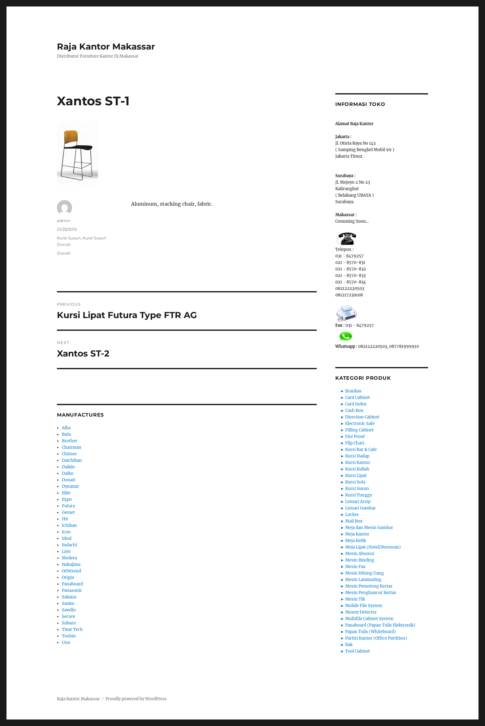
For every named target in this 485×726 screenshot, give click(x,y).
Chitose (69, 454)
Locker (352, 514)
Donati (64, 253)
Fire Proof (355, 436)
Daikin (68, 467)
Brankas (353, 391)
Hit (65, 519)
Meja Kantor (357, 534)
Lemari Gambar (360, 508)
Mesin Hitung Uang (364, 573)
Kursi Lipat (356, 475)
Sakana (69, 597)
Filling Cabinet (359, 430)
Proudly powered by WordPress (136, 699)
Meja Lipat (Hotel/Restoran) (373, 547)
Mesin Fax (355, 566)
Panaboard (72, 584)
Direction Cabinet (362, 417)
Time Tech (72, 629)
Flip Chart (354, 443)
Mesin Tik (355, 599)
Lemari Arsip (358, 501)
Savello (69, 610)
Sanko (68, 603)
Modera (69, 558)
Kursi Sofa (355, 482)
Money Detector (361, 612)
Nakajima (71, 564)
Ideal (66, 538)
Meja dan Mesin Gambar (369, 527)
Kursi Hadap (357, 456)
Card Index (356, 404)
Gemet (68, 512)
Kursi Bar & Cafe (361, 449)
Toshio (69, 636)
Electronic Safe (360, 423)
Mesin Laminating (363, 579)
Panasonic (72, 590)
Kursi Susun (69, 237)
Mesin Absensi (359, 553)
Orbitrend (71, 571)
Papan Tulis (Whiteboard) (370, 631)
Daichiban (72, 460)
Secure (68, 616)
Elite (66, 493)
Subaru (69, 623)
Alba (66, 428)
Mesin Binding (359, 560)
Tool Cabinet (357, 651)
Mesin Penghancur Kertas (370, 592)
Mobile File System (363, 605)
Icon (66, 532)
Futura (68, 506)
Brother (69, 441)
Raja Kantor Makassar (106, 46)
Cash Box (354, 410)
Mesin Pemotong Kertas (369, 586)
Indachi (69, 545)
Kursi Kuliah (357, 469)
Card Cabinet (357, 397)
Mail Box (354, 521)
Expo (67, 499)
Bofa (66, 434)
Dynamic (70, 486)
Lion (66, 551)
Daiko (67, 473)
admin (64, 220)
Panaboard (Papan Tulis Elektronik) (380, 625)
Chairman (71, 447)
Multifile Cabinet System (369, 618)
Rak (349, 644)
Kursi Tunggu (358, 495)
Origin (68, 577)
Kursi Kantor (357, 462)
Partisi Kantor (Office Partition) (376, 638)
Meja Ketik (355, 540)
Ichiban (69, 525)
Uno (66, 642)
